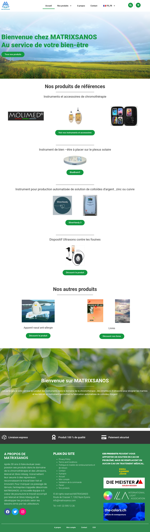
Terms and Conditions (68, 462)
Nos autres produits (75, 289)
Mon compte (64, 479)
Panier (61, 485)
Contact (94, 6)
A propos (81, 6)
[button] (130, 5)
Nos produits (64, 5)
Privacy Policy (64, 459)
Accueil (48, 6)
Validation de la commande (70, 482)
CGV (94, 527)
